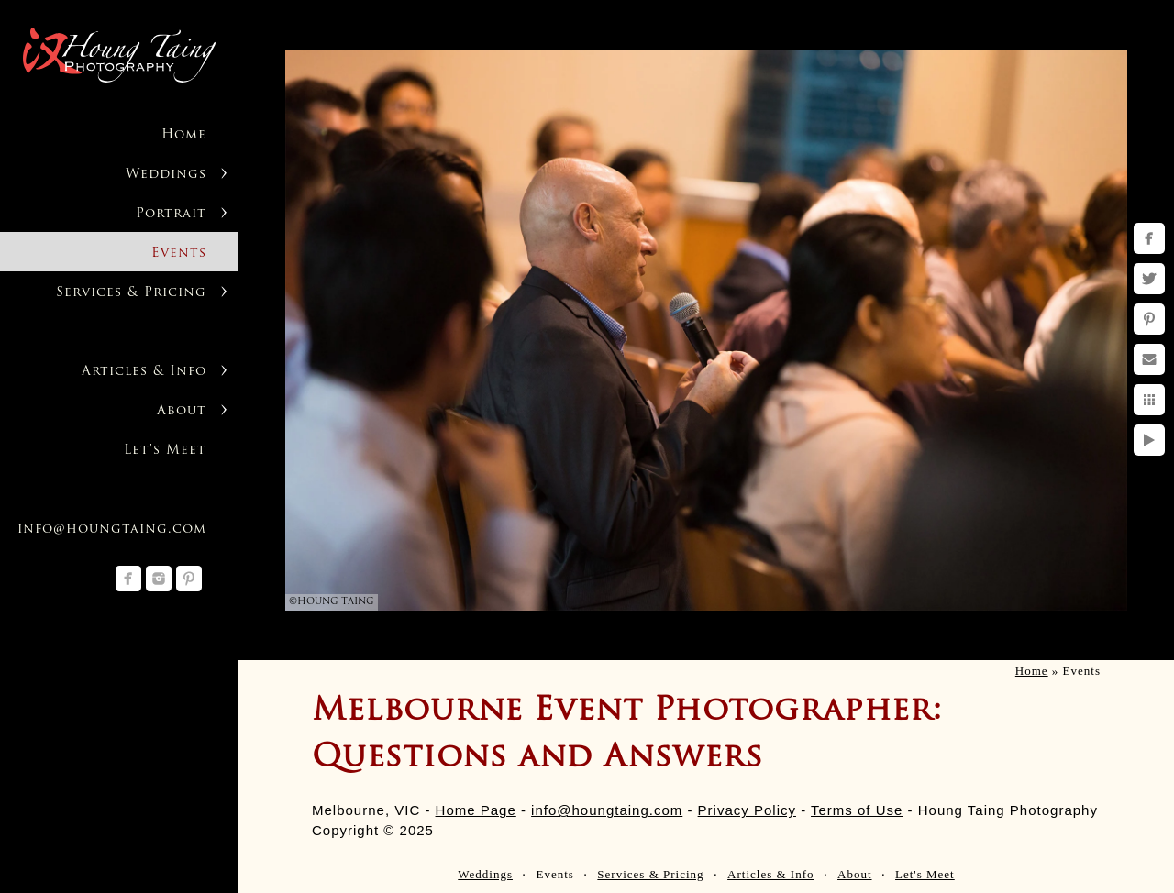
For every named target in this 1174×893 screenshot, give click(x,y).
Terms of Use (857, 810)
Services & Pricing (131, 293)
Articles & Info (144, 372)
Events (178, 253)
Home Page (476, 810)
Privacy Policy (747, 810)
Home (183, 135)
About (181, 411)
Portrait (171, 214)
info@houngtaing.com (111, 529)
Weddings (166, 175)
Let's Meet (165, 451)
